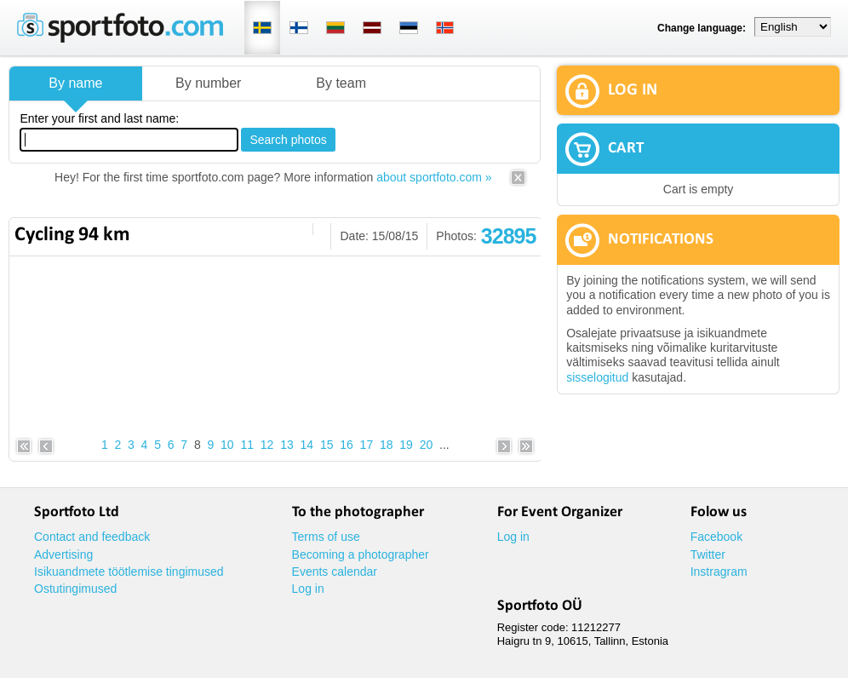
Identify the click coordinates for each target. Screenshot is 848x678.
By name (75, 83)
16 (346, 444)
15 (327, 444)
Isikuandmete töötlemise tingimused (129, 571)
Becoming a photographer (360, 554)
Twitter (707, 554)
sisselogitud (597, 377)
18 (386, 444)
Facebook (716, 536)
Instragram (719, 571)
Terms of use (326, 536)
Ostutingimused (75, 588)
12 (267, 444)
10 (227, 444)
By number (208, 83)
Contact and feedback (92, 536)
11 (247, 444)
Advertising (63, 554)
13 (287, 444)
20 (426, 444)
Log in (308, 588)
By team (341, 83)
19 (406, 444)
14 (307, 444)
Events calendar (334, 571)
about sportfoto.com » (433, 177)
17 (367, 444)
